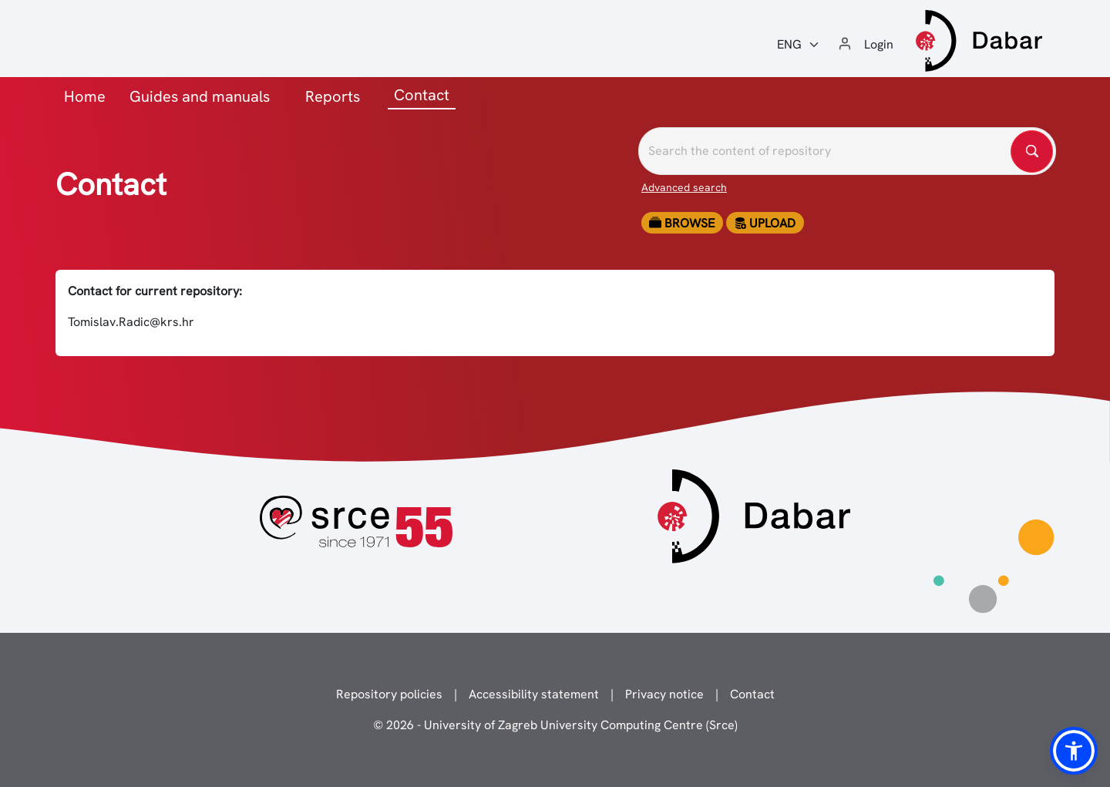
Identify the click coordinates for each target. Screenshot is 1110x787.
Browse (682, 223)
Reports (332, 96)
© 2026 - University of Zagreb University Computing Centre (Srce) (555, 725)
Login (878, 44)
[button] (1074, 751)
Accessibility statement (534, 694)
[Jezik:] (798, 45)
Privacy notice (664, 694)
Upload (765, 223)
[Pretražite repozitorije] (847, 151)
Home (85, 96)
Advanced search (684, 187)
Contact (752, 694)
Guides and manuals (200, 96)
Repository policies (389, 694)
